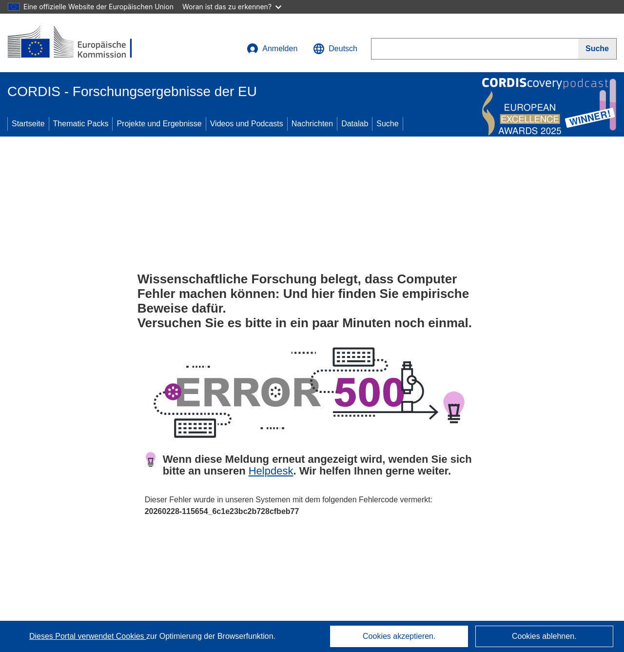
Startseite (28, 123)
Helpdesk (271, 471)
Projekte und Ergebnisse (159, 123)
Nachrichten (312, 123)
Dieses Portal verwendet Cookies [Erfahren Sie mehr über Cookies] (87, 636)
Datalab (354, 123)
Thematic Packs (81, 123)
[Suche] (597, 48)
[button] (335, 48)
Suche (387, 123)
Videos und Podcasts (246, 123)
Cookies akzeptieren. (399, 636)
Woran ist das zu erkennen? (231, 6)
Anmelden (272, 49)
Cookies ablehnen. (544, 636)
